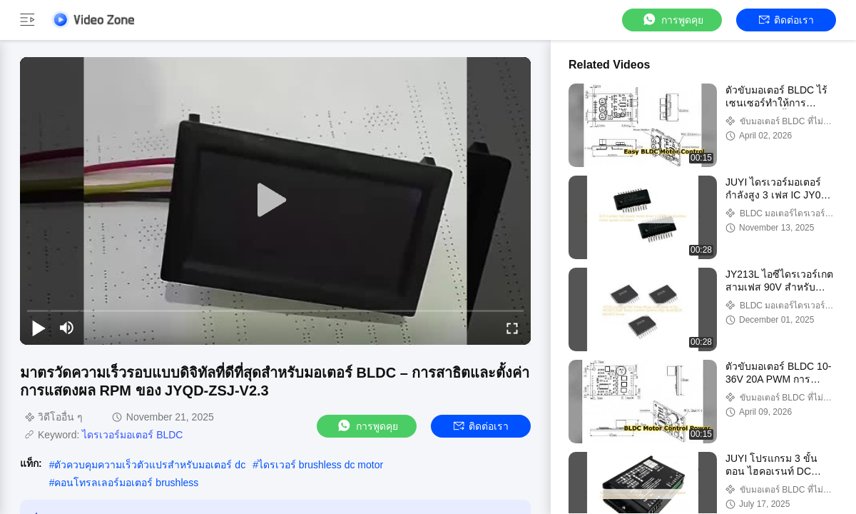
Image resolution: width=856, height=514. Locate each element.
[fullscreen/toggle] (512, 327)
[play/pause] (38, 327)
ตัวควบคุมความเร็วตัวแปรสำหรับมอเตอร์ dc (149, 464)
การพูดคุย (672, 19)
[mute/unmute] (67, 327)
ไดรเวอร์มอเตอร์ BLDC (132, 434)
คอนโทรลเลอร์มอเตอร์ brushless (126, 482)
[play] (275, 200)
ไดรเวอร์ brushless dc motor (320, 464)
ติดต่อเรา (786, 20)
